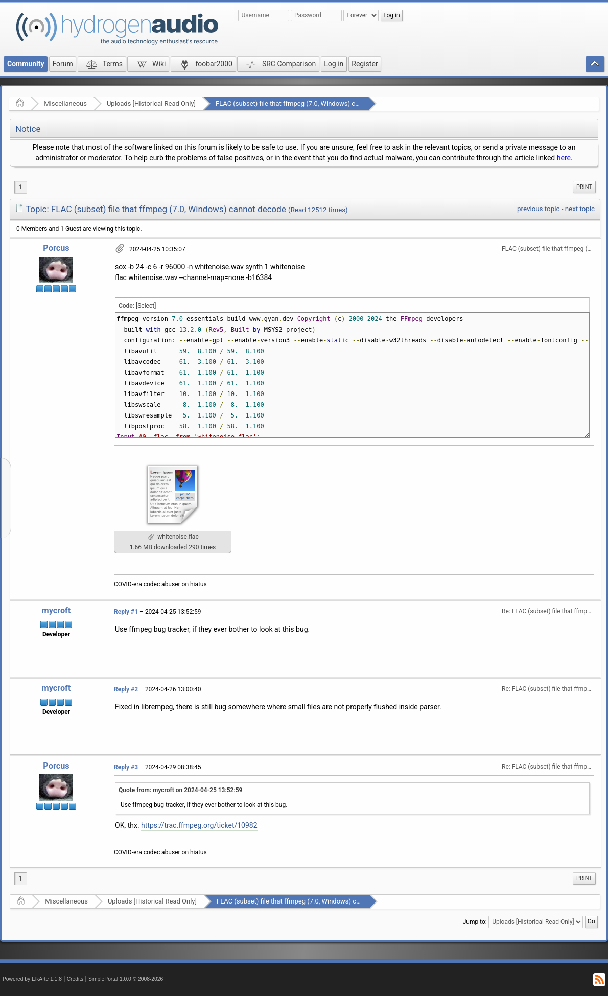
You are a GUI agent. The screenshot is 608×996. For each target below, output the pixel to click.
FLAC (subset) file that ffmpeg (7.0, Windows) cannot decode (305, 103)
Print (584, 186)
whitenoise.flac (173, 536)
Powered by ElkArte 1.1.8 (32, 979)
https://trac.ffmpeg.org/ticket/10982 (199, 825)
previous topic (538, 209)
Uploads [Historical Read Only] (151, 103)
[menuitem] (584, 187)
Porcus (56, 248)
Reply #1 (126, 611)
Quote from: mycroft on (180, 790)
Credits (75, 979)
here (564, 158)
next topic (580, 209)
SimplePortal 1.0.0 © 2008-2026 (125, 979)
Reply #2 (126, 689)
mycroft (56, 610)
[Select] (146, 305)
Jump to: (475, 921)
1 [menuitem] (20, 187)
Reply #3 (126, 767)
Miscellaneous (65, 103)
